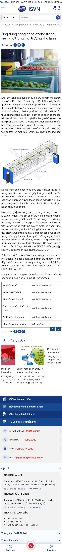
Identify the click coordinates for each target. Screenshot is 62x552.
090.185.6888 (32, 431)
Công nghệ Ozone (23, 24)
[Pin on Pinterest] (23, 45)
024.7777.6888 (25, 448)
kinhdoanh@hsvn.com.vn (29, 457)
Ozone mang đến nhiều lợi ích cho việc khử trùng (30, 370)
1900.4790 (30, 439)
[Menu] (10, 548)
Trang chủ (6, 24)
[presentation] (52, 329)
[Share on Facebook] (15, 45)
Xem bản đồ (35, 489)
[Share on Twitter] (19, 45)
